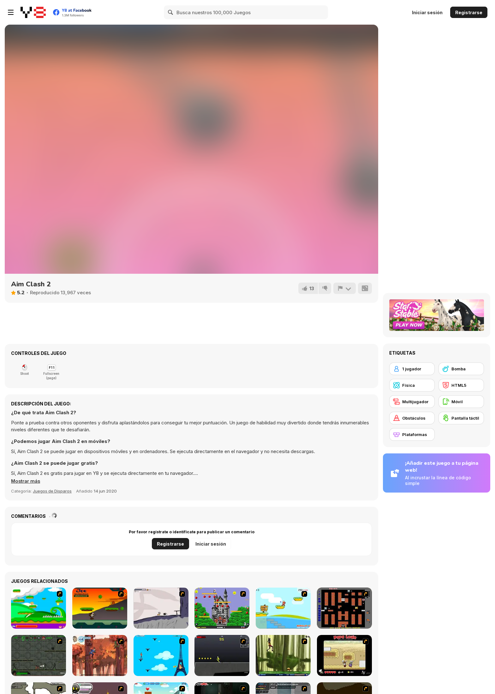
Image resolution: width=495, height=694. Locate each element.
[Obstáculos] (412, 418)
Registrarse (468, 12)
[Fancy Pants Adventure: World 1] (161, 608)
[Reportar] (344, 288)
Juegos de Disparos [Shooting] (52, 491)
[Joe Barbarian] (99, 608)
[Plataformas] (412, 434)
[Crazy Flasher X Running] (221, 655)
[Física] (412, 385)
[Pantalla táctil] (461, 418)
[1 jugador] (412, 368)
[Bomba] (461, 368)
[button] (26, 481)
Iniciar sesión (427, 12)
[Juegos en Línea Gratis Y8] (33, 12)
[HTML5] (461, 385)
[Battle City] (344, 608)
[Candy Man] (38, 608)
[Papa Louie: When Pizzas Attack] (344, 655)
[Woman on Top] (161, 655)
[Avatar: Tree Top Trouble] (99, 655)
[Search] (171, 12)
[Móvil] (461, 401)
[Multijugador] (412, 401)
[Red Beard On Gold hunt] (283, 608)
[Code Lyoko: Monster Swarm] (283, 655)
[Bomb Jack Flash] (221, 608)
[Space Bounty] (38, 655)
